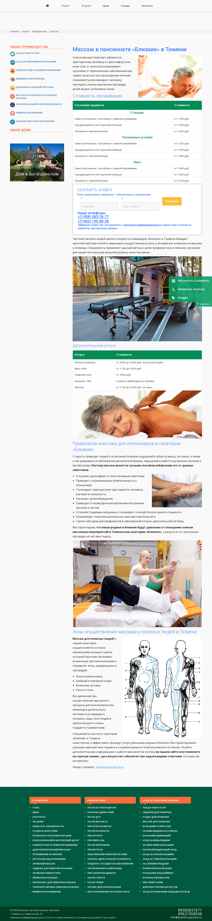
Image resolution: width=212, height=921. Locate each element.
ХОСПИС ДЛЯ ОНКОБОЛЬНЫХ (104, 886)
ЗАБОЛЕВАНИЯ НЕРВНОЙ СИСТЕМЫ (107, 854)
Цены (36, 812)
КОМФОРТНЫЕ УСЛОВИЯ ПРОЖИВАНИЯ (55, 844)
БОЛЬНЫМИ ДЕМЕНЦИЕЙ (157, 835)
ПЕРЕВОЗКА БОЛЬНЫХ (45, 877)
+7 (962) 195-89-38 (106, 11)
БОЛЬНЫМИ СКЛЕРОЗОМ (157, 826)
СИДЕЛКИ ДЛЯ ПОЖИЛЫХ (157, 812)
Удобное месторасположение (35, 121)
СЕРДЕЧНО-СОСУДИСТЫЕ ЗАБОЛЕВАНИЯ (110, 863)
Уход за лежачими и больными (36, 61)
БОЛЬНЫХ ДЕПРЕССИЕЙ (100, 812)
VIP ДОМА (38, 821)
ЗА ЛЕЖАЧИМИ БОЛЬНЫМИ (158, 844)
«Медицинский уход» (110, 767)
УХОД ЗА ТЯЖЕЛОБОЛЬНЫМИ (160, 858)
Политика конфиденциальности (27, 917)
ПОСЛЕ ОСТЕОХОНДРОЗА (101, 807)
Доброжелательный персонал (35, 87)
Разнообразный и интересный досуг (39, 104)
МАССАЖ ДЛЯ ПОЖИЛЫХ (156, 821)
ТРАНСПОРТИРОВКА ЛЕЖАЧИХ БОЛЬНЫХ (56, 886)
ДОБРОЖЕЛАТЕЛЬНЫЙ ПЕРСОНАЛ (52, 849)
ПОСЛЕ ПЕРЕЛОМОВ (98, 844)
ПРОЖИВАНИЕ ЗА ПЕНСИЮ (47, 854)
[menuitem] (48, 24)
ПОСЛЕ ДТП (93, 816)
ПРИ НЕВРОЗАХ (95, 840)
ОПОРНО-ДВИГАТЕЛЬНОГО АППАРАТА (109, 858)
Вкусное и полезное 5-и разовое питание (36, 97)
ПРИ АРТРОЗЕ (95, 849)
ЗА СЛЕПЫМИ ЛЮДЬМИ (156, 863)
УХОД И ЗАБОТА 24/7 (154, 807)
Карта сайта (109, 917)
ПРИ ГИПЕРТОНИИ (153, 882)
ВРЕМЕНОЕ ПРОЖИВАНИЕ (47, 891)
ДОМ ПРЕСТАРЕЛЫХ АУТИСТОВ (160, 886)
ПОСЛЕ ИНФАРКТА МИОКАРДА (104, 868)
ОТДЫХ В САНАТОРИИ (45, 830)
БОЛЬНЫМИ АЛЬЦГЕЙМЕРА (158, 872)
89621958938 (190, 913)
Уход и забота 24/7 (27, 53)
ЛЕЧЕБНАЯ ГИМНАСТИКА (47, 872)
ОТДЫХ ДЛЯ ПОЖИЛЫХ (156, 816)
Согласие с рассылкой (88, 917)
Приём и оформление (29, 112)
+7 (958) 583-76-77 (106, 7)
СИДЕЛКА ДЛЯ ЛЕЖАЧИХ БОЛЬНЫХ (52, 868)
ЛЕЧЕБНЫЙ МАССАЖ (44, 863)
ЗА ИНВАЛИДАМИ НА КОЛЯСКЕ (160, 830)
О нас (36, 807)
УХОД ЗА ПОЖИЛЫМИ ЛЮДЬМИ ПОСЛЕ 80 (166, 891)
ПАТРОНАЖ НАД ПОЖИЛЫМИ (49, 858)
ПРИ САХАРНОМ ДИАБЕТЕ (101, 872)
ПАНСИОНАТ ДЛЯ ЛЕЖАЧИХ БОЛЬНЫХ (54, 882)
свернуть (205, 304)
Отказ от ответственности (60, 917)
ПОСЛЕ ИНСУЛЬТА (97, 821)
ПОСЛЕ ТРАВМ (95, 882)
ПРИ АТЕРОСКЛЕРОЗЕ (99, 826)
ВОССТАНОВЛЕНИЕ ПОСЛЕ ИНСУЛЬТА (108, 891)
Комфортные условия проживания (38, 70)
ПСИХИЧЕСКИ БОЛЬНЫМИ (157, 868)
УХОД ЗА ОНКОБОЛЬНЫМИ (158, 854)
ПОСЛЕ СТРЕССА (96, 877)
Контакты (39, 816)
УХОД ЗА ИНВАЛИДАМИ (156, 840)
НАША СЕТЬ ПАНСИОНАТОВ (48, 826)
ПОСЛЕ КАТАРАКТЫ (98, 830)
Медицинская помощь (30, 78)
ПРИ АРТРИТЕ (94, 835)
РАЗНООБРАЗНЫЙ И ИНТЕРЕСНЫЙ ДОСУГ (56, 840)
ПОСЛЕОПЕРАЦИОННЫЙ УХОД (160, 849)
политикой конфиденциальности (142, 224)
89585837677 (190, 910)
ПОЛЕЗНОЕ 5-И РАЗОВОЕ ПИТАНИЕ (52, 835)
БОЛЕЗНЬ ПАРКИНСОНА (156, 877)
